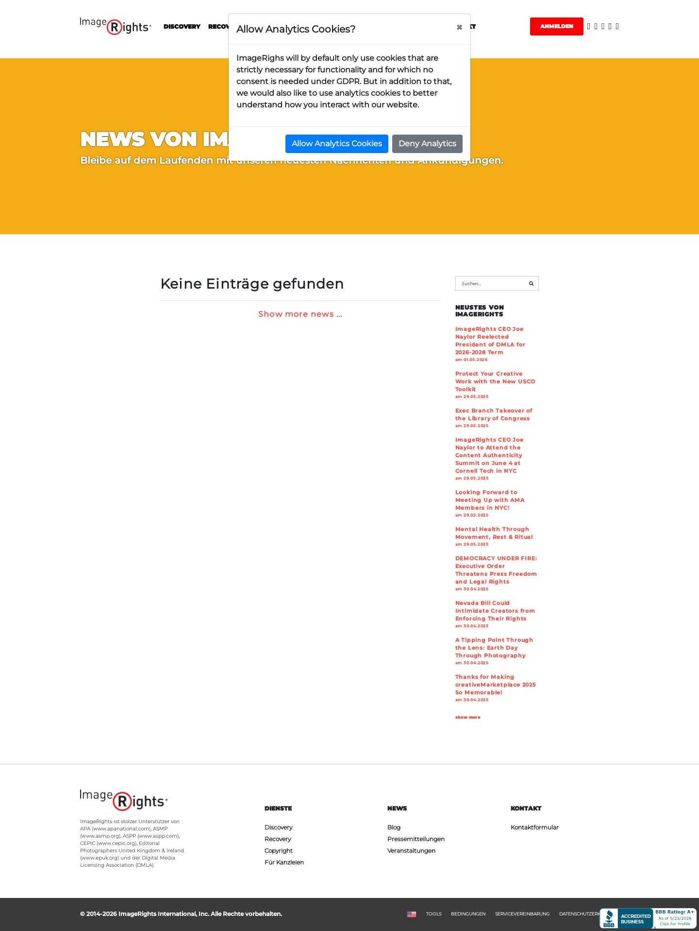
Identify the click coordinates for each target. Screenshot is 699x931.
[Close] (459, 27)
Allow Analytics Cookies (337, 143)
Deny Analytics (427, 143)
